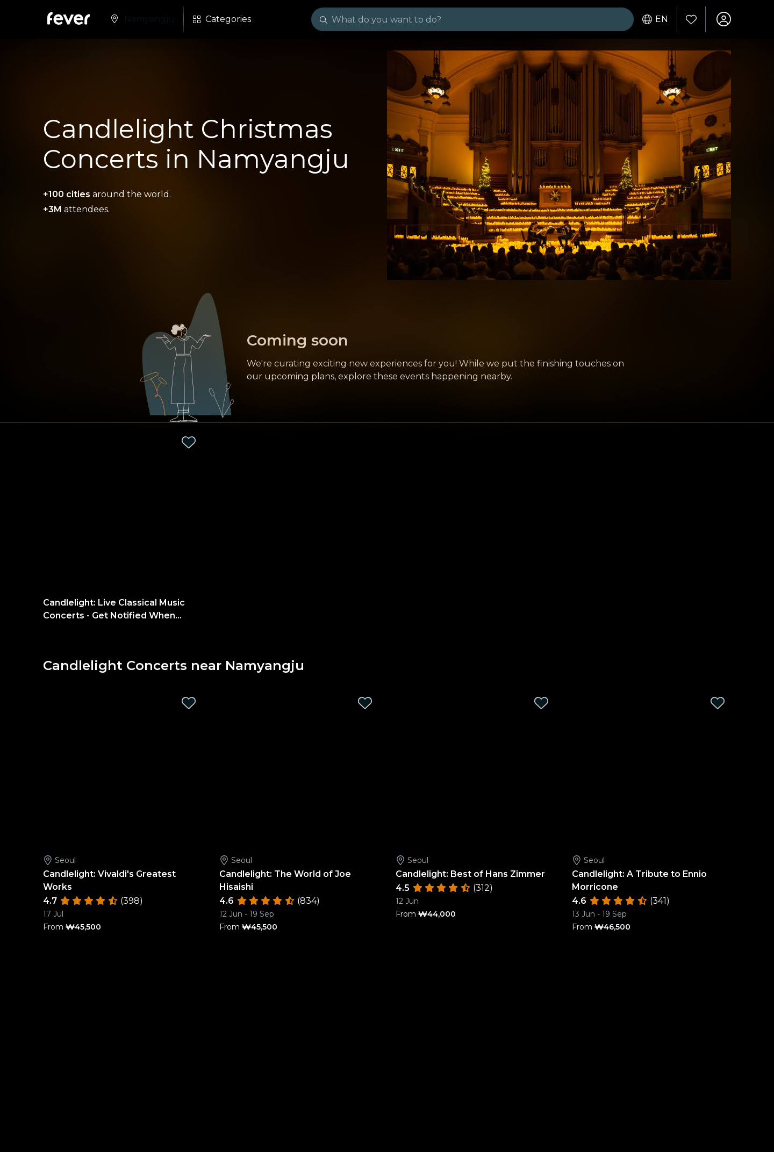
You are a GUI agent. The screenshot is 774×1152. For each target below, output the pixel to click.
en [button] (655, 19)
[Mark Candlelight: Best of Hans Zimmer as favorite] (541, 704)
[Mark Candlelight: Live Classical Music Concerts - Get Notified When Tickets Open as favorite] (189, 443)
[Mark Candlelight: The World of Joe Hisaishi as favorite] (365, 704)
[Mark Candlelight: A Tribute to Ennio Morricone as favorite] (718, 704)
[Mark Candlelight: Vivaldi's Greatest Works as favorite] (189, 704)
